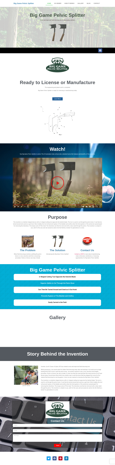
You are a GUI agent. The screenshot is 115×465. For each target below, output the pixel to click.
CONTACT (97, 3)
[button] (57, 183)
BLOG (88, 3)
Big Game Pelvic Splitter (24, 3)
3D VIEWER (57, 3)
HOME (49, 3)
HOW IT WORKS (69, 3)
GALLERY (81, 3)
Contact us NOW (79, 254)
